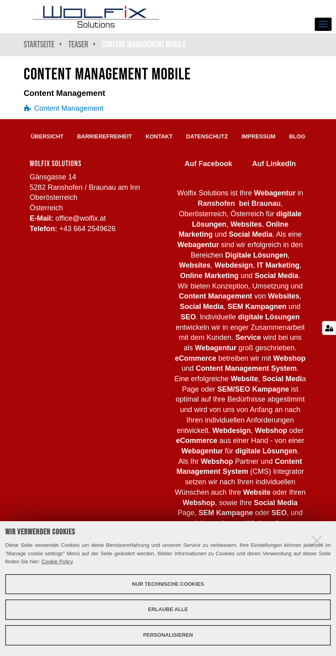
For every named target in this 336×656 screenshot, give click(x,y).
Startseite (39, 44)
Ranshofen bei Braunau (239, 203)
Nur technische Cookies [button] (168, 584)
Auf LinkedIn (274, 164)
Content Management (68, 108)
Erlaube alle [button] (168, 609)
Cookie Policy (57, 562)
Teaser (78, 44)
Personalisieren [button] (168, 635)
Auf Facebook (208, 164)
